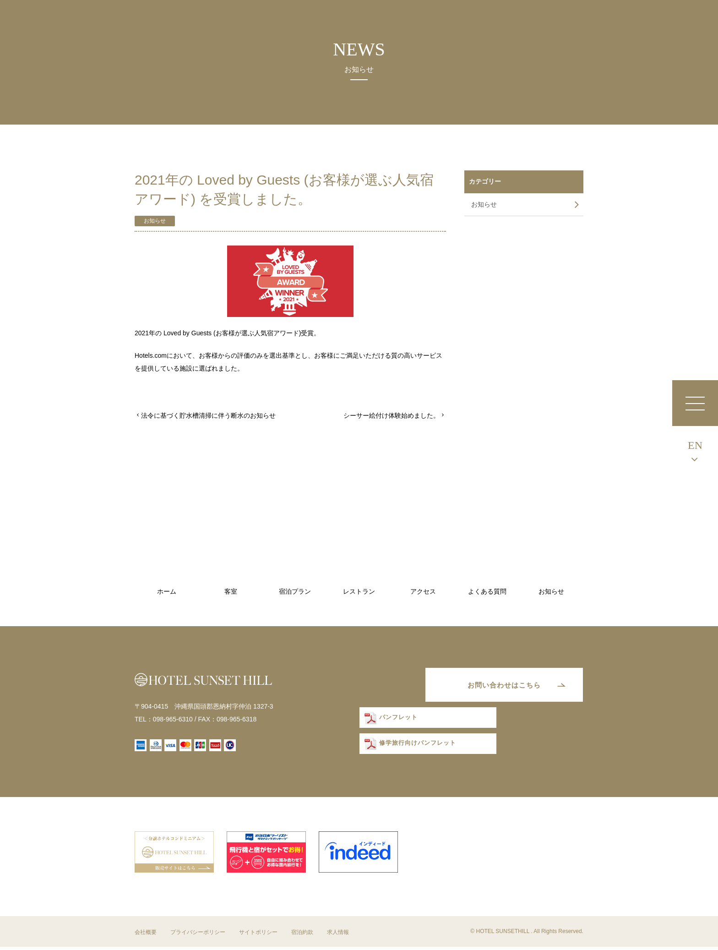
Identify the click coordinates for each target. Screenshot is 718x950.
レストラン (359, 591)
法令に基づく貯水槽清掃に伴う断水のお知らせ (208, 415)
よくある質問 (487, 591)
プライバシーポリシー (197, 935)
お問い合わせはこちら (499, 686)
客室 (230, 591)
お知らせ (155, 221)
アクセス (423, 591)
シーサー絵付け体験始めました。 (391, 415)
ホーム (166, 591)
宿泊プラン (295, 591)
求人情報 (338, 935)
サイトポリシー (258, 935)
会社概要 (146, 935)
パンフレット (394, 721)
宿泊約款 (302, 935)
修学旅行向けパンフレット (411, 748)
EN (695, 445)
